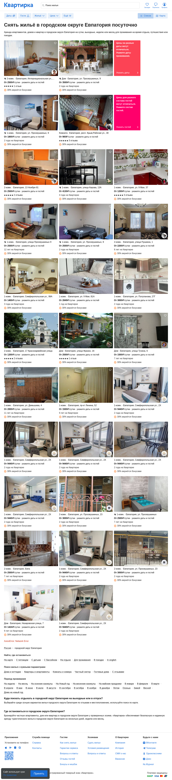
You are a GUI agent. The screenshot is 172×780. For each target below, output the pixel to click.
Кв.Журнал (148, 764)
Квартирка (20, 5)
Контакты (37, 748)
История (119, 748)
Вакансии (120, 759)
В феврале (142, 684)
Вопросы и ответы (69, 753)
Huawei (15, 748)
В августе (51, 688)
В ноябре (91, 688)
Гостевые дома (101, 672)
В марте (155, 684)
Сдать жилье (94, 743)
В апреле (8, 688)
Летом (116, 688)
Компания (120, 743)
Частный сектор (83, 672)
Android (10, 748)
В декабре (105, 688)
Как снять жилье (68, 743)
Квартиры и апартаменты (37, 672)
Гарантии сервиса (69, 748)
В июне (29, 688)
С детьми (36, 660)
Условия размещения (98, 748)
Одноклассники (154, 753)
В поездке (99, 660)
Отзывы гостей (67, 759)
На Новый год (63, 684)
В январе (129, 684)
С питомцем (22, 660)
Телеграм (151, 748)
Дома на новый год (13, 692)
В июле (39, 688)
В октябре (79, 688)
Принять (39, 773)
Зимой (137, 688)
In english (111, 660)
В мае (19, 688)
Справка (36, 743)
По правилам (9, 774)
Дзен (148, 759)
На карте (8, 660)
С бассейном (50, 660)
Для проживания (82, 660)
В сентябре (65, 688)
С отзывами (118, 672)
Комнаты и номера (62, 672)
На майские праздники (110, 684)
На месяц (23, 684)
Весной (147, 688)
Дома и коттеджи (12, 672)
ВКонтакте (151, 743)
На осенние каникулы (42, 684)
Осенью (127, 688)
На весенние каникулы (84, 684)
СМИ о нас (120, 753)
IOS (6, 748)
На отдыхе (65, 660)
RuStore (19, 748)
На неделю (9, 684)
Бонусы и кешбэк (68, 764)
